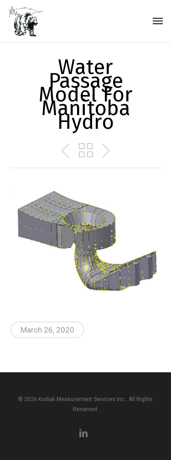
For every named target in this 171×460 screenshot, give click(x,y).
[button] (158, 21)
